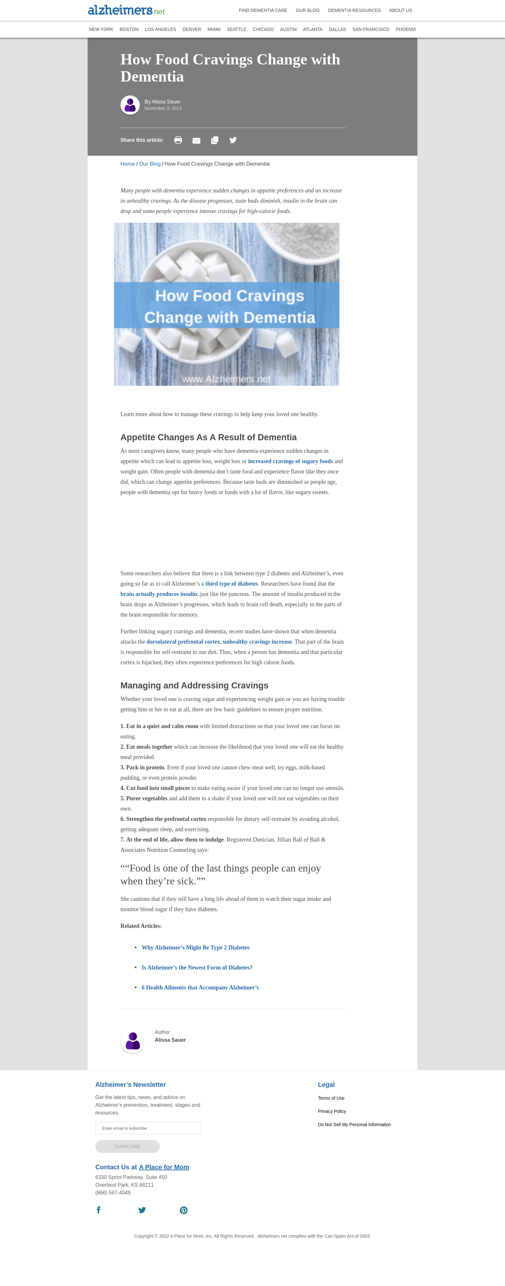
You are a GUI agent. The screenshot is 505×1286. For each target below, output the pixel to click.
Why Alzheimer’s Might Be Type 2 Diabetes (196, 947)
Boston (128, 29)
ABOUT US (400, 10)
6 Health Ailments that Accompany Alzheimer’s (201, 987)
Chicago (263, 29)
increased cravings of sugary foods (290, 461)
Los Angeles (160, 29)
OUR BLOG (308, 10)
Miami (213, 29)
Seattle (236, 29)
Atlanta (313, 29)
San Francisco (370, 29)
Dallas (337, 29)
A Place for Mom (164, 1167)
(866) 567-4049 (112, 1192)
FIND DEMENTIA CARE (263, 10)
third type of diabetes (231, 583)
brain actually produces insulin (158, 594)
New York (101, 29)
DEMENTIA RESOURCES (354, 10)
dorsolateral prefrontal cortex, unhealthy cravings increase (219, 641)
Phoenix (406, 29)
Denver (192, 29)
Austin (288, 29)
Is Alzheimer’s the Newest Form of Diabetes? (197, 967)
